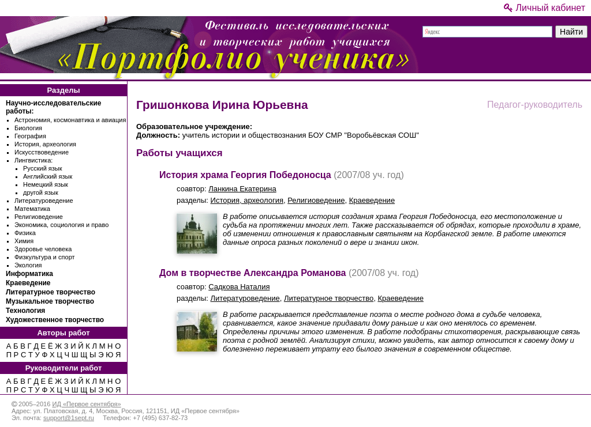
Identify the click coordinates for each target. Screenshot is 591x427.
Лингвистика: (33, 160)
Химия (23, 240)
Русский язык (42, 168)
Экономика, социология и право (61, 224)
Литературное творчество (50, 292)
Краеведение (28, 283)
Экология (28, 265)
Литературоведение (43, 200)
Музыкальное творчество (50, 301)
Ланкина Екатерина (242, 188)
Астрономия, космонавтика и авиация (70, 119)
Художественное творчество (55, 320)
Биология (28, 127)
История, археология (45, 144)
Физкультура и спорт (44, 257)
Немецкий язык (45, 184)
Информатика (29, 274)
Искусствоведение (41, 152)
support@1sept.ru (68, 417)
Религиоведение (38, 216)
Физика (25, 232)
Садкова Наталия (239, 286)
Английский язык (47, 176)
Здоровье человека (43, 248)
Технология (25, 311)
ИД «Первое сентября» (86, 403)
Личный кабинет (544, 8)
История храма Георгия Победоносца (245, 175)
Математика (32, 208)
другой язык (40, 192)
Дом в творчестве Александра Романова (252, 273)
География (30, 136)
